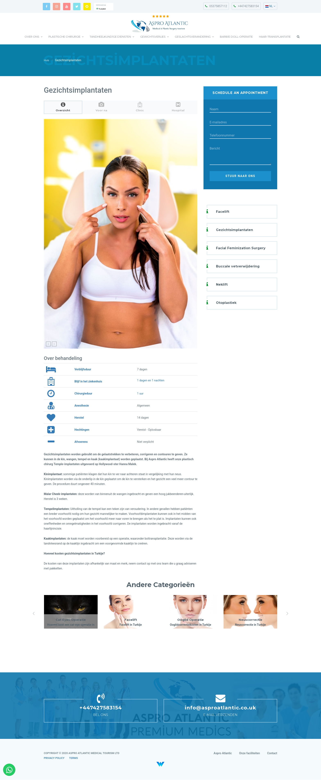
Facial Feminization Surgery (241, 248)
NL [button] (270, 6)
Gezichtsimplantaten (234, 230)
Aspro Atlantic (223, 753)
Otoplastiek (226, 303)
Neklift (222, 284)
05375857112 (216, 6)
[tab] (63, 107)
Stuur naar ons (240, 176)
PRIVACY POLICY (54, 758)
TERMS (73, 758)
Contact (272, 753)
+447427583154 (246, 6)
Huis (47, 60)
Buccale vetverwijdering (238, 266)
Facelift (222, 212)
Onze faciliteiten (249, 753)
